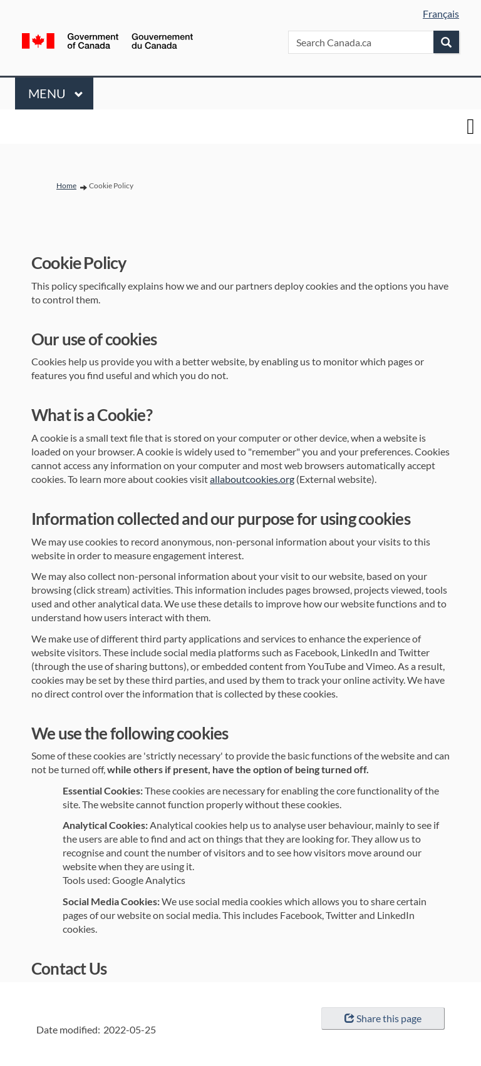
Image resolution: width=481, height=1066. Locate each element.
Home (66, 185)
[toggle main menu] (471, 127)
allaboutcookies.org (252, 479)
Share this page (383, 1018)
